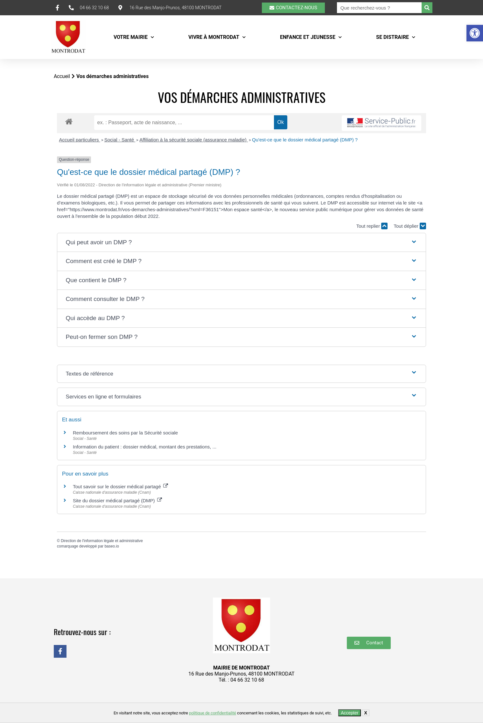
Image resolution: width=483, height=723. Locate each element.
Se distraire (395, 37)
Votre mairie (134, 37)
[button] (474, 33)
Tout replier (372, 226)
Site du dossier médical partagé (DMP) (117, 500)
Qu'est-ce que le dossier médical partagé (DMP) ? (305, 139)
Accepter (349, 712)
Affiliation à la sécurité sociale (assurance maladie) (193, 139)
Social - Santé (120, 139)
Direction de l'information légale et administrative (102, 541)
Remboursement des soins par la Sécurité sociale (125, 432)
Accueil (62, 76)
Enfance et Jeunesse (311, 37)
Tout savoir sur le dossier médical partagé (120, 486)
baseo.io (111, 546)
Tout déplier (410, 226)
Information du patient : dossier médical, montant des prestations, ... (144, 446)
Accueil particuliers (79, 139)
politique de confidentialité (212, 713)
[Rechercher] (427, 7)
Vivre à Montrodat (217, 37)
